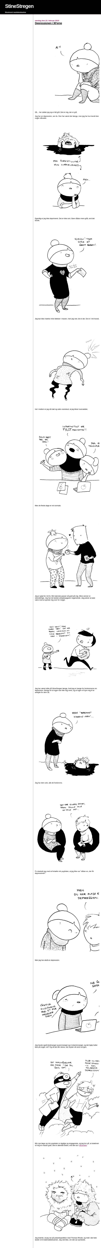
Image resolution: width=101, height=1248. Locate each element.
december (83, 1145)
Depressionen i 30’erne (48, 23)
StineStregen (19, 6)
